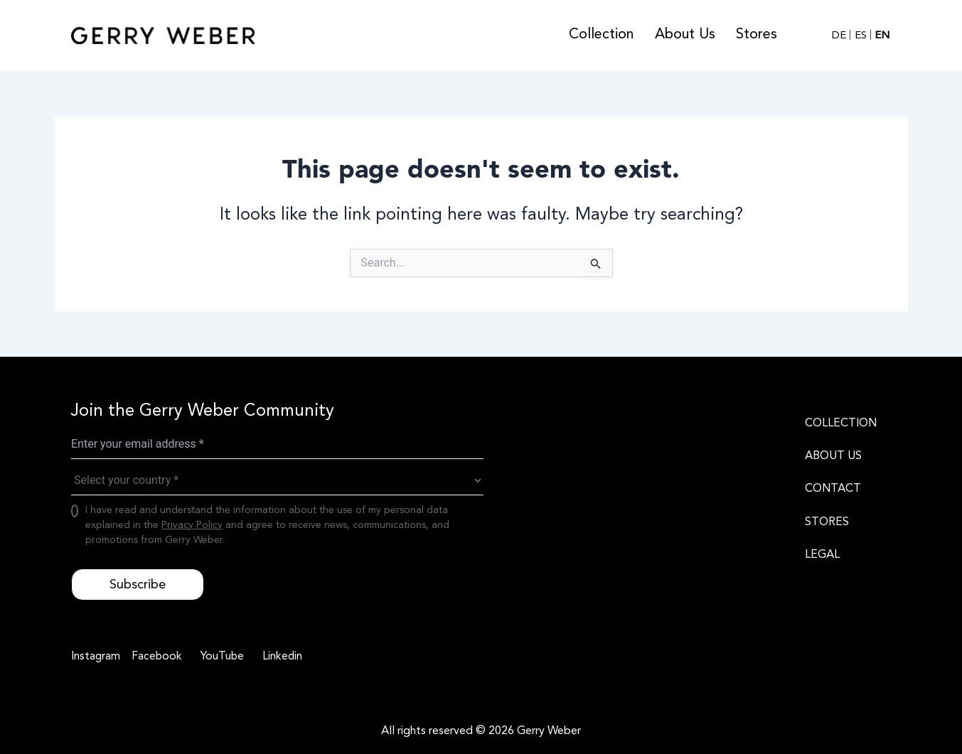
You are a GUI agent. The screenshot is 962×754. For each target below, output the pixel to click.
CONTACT (833, 488)
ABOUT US (833, 455)
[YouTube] (222, 656)
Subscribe (137, 584)
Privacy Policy (192, 524)
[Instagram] (96, 656)
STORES (827, 521)
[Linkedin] (282, 656)
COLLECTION (841, 422)
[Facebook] (155, 656)
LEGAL (822, 554)
